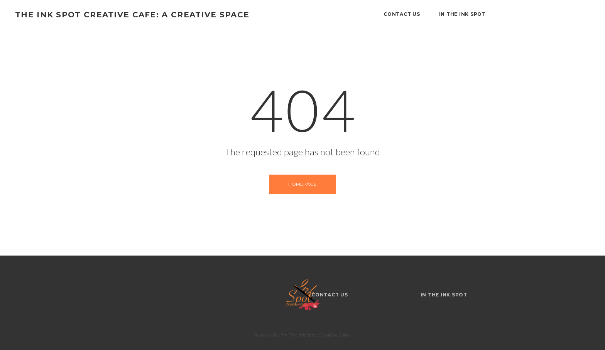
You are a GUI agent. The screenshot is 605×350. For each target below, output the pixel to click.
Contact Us (402, 14)
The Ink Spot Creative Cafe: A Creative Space (132, 14)
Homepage (302, 184)
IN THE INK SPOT (462, 14)
